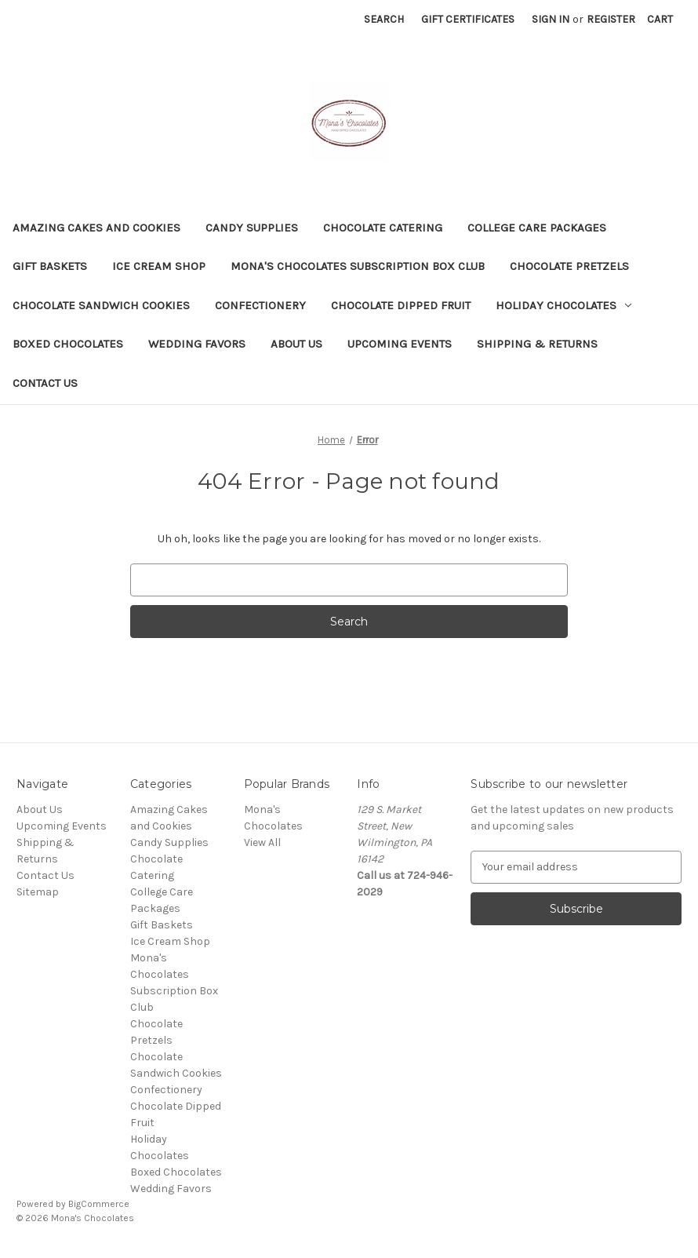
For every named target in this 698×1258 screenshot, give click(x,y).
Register (611, 19)
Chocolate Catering (382, 228)
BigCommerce (98, 1203)
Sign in (550, 19)
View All (262, 842)
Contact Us (45, 383)
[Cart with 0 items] (660, 19)
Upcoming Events (399, 344)
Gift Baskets (50, 266)
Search (384, 19)
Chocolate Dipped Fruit (401, 305)
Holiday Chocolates (563, 305)
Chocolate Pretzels (569, 266)
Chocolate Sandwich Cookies (101, 305)
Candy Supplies (251, 228)
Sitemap (37, 892)
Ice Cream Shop (158, 266)
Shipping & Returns (537, 344)
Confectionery (260, 305)
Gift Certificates (467, 19)
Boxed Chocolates (68, 344)
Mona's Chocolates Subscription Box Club (358, 266)
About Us (296, 344)
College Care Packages (536, 228)
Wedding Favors (196, 344)
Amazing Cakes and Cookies (96, 228)
